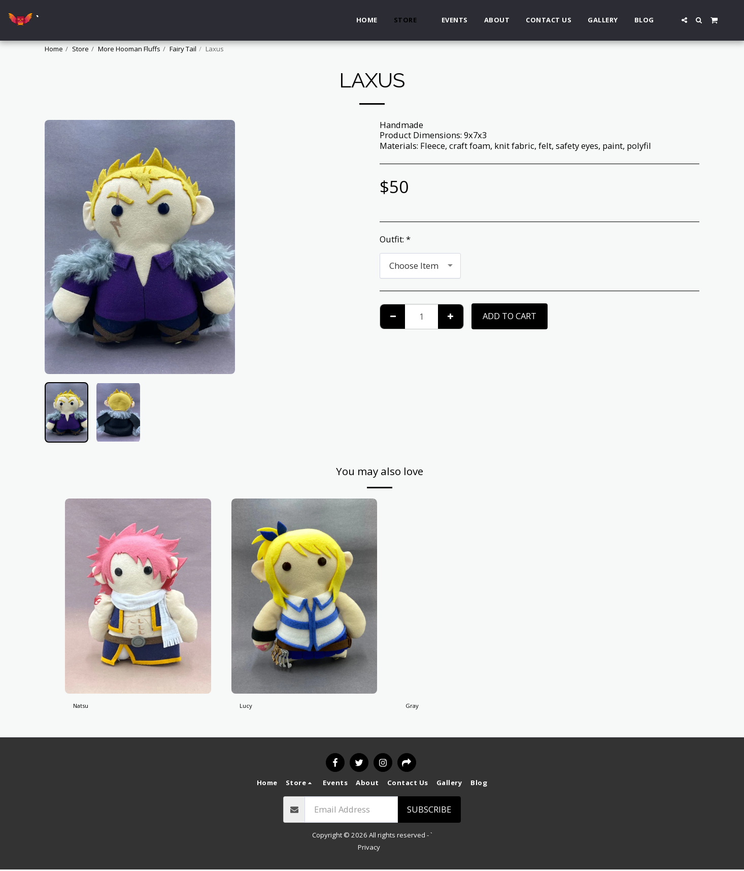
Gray (414, 707)
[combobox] (420, 265)
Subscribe (429, 810)
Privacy (369, 848)
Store (80, 48)
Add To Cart (509, 316)
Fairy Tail (183, 48)
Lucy (249, 707)
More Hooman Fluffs (129, 48)
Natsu (85, 707)
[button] (684, 20)
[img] (138, 596)
